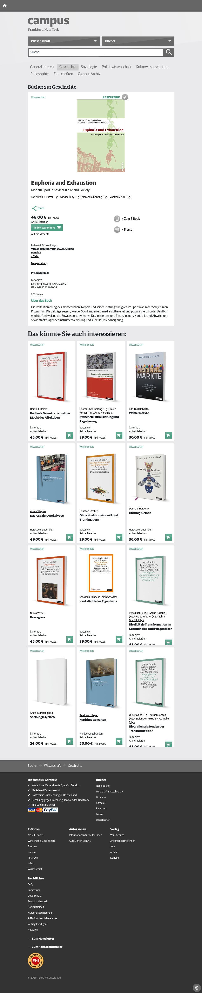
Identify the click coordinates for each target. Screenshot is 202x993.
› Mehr (35, 256)
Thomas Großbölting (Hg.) (94, 409)
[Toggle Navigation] (198, 6)
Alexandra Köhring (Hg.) (95, 197)
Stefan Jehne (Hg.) (146, 718)
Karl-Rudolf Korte (138, 409)
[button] (64, 41)
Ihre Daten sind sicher (43, 805)
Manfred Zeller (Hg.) (120, 197)
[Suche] (96, 52)
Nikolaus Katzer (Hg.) (47, 197)
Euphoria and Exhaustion (63, 183)
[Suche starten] (169, 52)
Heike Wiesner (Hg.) (146, 616)
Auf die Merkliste (40, 234)
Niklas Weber (37, 613)
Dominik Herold (38, 409)
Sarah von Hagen (89, 715)
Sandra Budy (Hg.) (70, 197)
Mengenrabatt (38, 263)
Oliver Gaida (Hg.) (138, 715)
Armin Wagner (38, 511)
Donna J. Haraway (139, 508)
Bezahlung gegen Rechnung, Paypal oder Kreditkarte (60, 800)
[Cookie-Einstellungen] (197, 988)
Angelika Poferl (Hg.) (41, 713)
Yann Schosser (109, 597)
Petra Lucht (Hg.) (138, 613)
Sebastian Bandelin (90, 597)
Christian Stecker (88, 511)
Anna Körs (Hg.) (103, 413)
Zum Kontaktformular (47, 946)
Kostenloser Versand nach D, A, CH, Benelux (56, 785)
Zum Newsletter (43, 938)
